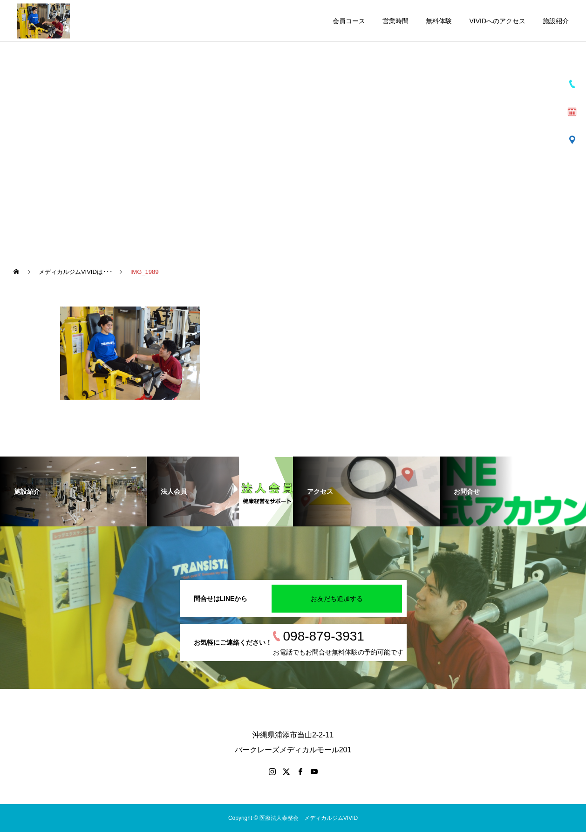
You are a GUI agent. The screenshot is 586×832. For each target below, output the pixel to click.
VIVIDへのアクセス (497, 21)
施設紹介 (556, 21)
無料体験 (439, 21)
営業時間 (395, 21)
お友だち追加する (337, 598)
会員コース (349, 21)
